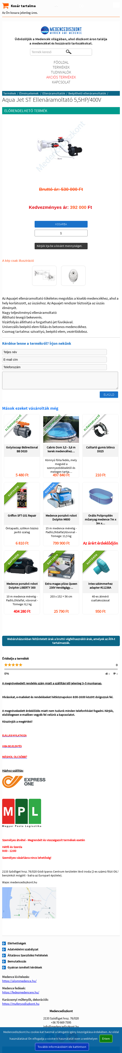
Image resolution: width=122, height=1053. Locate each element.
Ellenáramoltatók (53, 93)
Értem (106, 1039)
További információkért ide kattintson (62, 1047)
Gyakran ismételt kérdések (25, 967)
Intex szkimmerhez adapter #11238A (100, 586)
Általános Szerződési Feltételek (28, 955)
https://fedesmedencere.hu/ (20, 992)
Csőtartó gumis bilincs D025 (100, 449)
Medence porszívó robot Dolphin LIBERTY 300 (22, 586)
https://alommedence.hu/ (19, 981)
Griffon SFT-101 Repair (22, 515)
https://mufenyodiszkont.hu (20, 1004)
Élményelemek (29, 93)
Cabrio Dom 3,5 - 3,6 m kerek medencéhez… (61, 449)
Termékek (61, 67)
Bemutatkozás (17, 961)
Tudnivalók (61, 72)
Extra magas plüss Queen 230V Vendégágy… (61, 586)
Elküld (109, 395)
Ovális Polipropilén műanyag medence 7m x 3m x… (100, 519)
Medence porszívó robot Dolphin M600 (61, 517)
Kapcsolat (61, 82)
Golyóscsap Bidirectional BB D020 (22, 449)
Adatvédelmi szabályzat (23, 949)
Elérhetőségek (17, 943)
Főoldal (61, 62)
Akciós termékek (61, 77)
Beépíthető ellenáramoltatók (87, 93)
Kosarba (61, 224)
